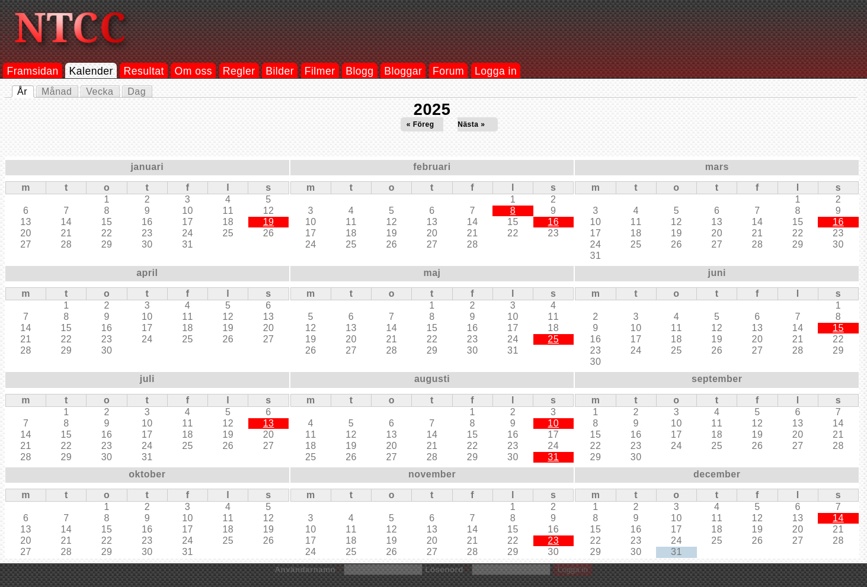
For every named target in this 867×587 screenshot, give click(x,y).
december (716, 474)
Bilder (279, 71)
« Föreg (420, 124)
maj (432, 273)
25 (553, 339)
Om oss (194, 71)
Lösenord (447, 569)
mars (717, 167)
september (717, 379)
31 (553, 457)
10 (553, 423)
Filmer (320, 71)
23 (553, 540)
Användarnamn (307, 569)
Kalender (91, 71)
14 (838, 518)
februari (431, 167)
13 (268, 423)
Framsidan (32, 71)
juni (717, 273)
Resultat (144, 71)
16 (553, 222)
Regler (239, 71)
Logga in (496, 71)
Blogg (359, 71)
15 (838, 328)
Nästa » (471, 124)
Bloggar (403, 71)
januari (147, 167)
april (147, 273)
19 (268, 222)
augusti (432, 379)
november (432, 474)
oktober (147, 474)
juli (147, 379)
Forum (448, 71)
